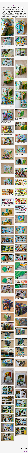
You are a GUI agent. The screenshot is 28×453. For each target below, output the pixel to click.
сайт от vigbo (25, 451)
